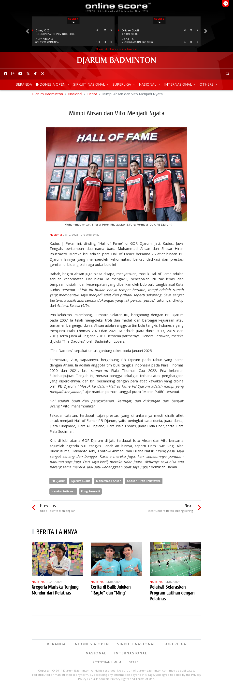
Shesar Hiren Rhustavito (143, 483)
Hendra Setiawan (63, 493)
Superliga (122, 84)
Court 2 (159, 18)
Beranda (23, 84)
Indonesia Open (51, 84)
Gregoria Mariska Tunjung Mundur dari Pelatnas (55, 592)
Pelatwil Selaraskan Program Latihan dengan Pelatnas (172, 595)
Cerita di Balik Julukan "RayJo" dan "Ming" (111, 592)
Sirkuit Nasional (89, 84)
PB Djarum (58, 483)
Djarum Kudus (80, 483)
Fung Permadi (90, 493)
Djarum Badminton (47, 96)
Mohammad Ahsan (108, 483)
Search (135, 664)
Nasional (148, 84)
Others (207, 84)
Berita (92, 96)
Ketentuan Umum (106, 664)
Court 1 (73, 18)
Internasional (178, 84)
